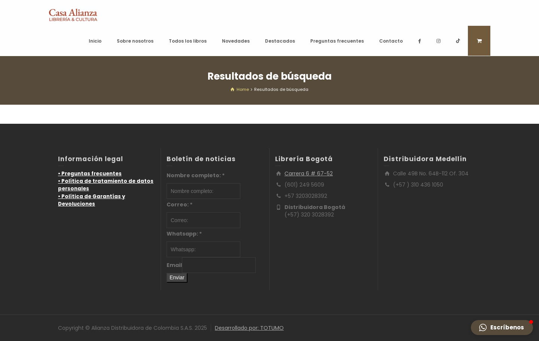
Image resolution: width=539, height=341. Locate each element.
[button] (502, 327)
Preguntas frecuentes (337, 41)
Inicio (95, 41)
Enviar (177, 277)
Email (174, 265)
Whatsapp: (184, 233)
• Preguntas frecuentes (90, 173)
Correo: (179, 204)
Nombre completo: (196, 175)
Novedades (236, 41)
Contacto (391, 41)
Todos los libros (188, 41)
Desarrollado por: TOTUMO (249, 328)
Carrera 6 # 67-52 (308, 173)
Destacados (280, 41)
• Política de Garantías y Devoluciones (91, 200)
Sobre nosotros (135, 41)
